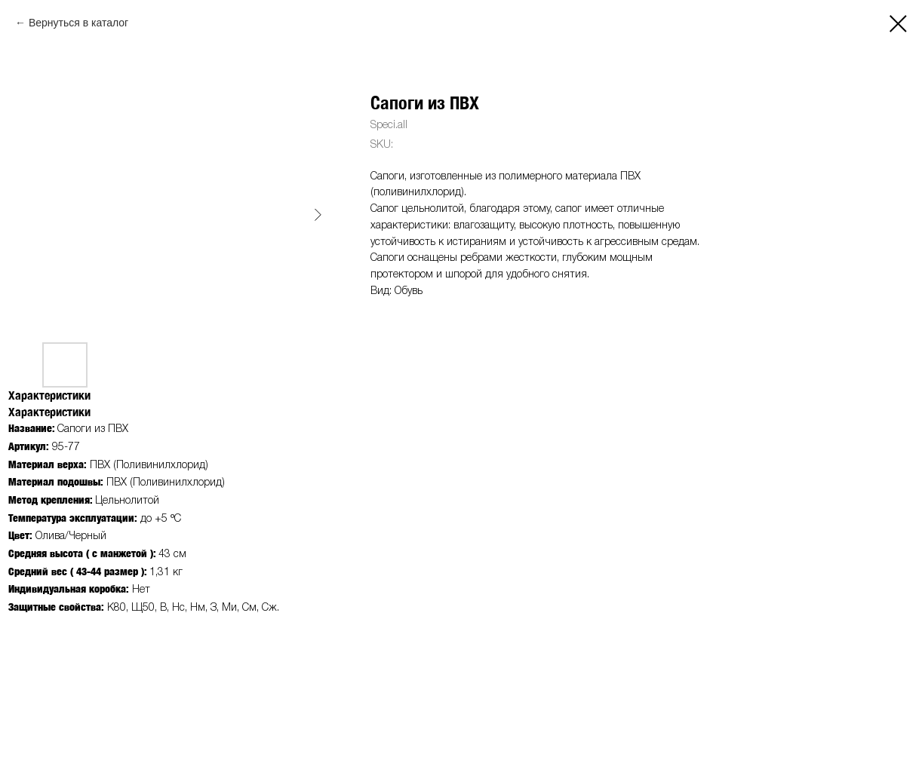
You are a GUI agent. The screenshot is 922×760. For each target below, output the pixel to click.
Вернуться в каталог (78, 23)
